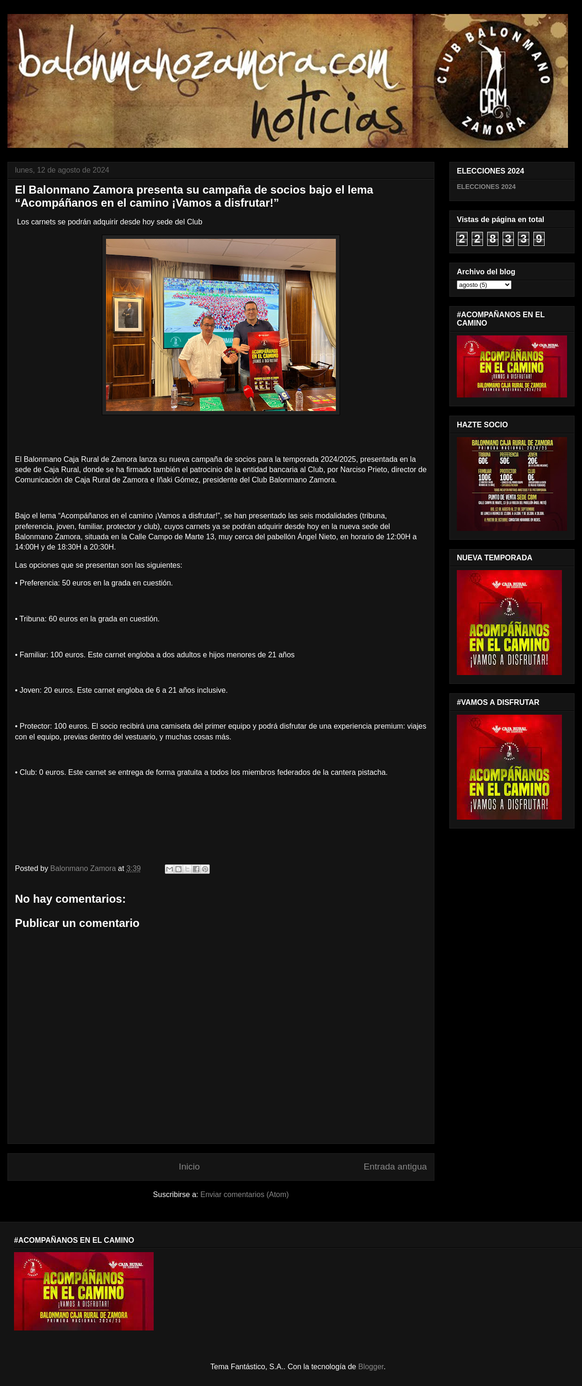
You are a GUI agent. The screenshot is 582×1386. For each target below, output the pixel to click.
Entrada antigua (395, 1166)
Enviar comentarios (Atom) (244, 1194)
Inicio (189, 1166)
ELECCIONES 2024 (486, 186)
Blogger (370, 1367)
